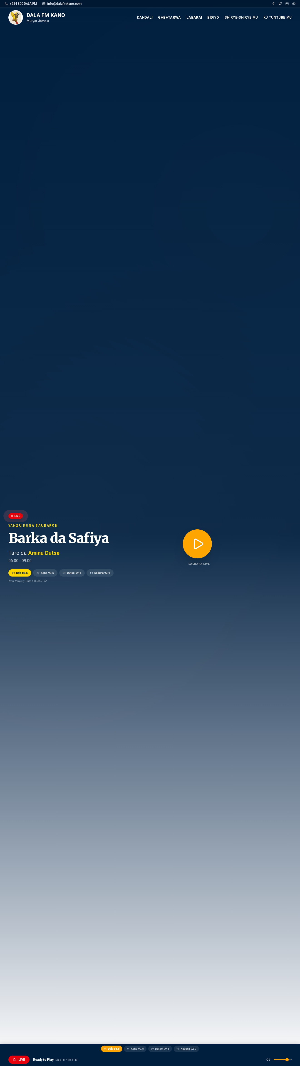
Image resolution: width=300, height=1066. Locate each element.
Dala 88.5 (20, 573)
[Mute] (268, 1059)
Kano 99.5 (45, 573)
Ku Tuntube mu (277, 17)
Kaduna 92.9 (100, 573)
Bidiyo (213, 17)
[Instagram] (287, 3)
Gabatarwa (169, 17)
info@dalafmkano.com (62, 3)
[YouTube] (293, 3)
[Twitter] (280, 3)
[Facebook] (273, 3)
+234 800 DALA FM (21, 3)
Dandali (145, 17)
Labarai (194, 17)
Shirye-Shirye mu (241, 17)
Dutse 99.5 (72, 573)
